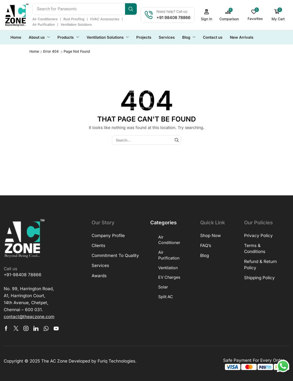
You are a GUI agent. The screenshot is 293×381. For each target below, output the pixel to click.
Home (34, 51)
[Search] (131, 9)
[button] (207, 15)
